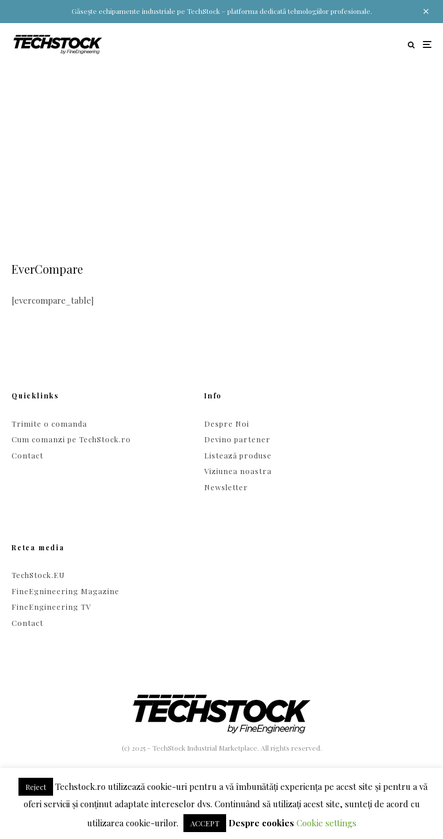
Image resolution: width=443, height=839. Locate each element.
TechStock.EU (38, 575)
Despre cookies (261, 823)
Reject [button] (35, 787)
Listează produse (238, 455)
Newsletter (226, 487)
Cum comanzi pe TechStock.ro (71, 439)
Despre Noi (226, 423)
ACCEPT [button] (204, 823)
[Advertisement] (221, 152)
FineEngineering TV (51, 606)
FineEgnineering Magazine (65, 591)
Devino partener (237, 439)
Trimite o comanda (49, 423)
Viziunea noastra (238, 471)
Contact (27, 455)
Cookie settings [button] (326, 823)
